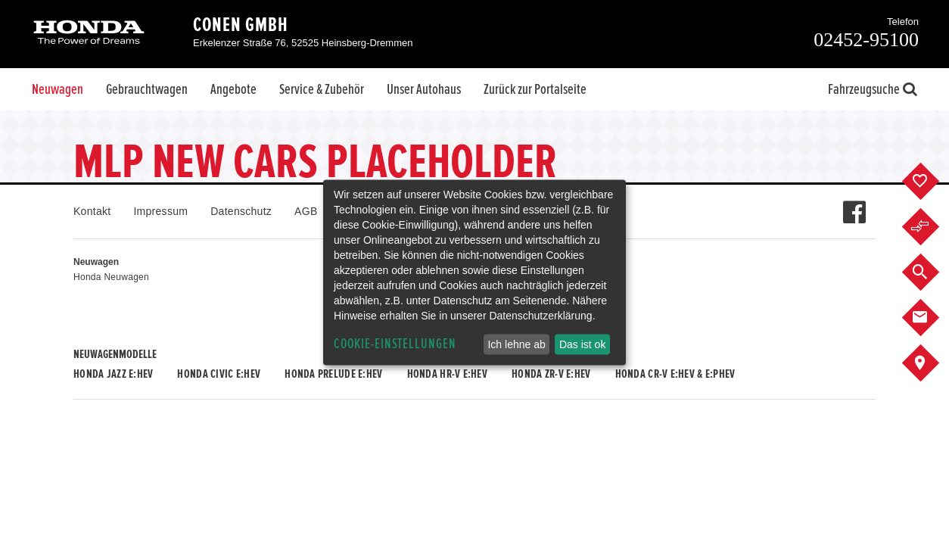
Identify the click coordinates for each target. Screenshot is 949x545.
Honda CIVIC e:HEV (218, 374)
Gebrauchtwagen (147, 89)
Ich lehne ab (516, 344)
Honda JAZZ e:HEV (113, 374)
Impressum (160, 211)
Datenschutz (241, 211)
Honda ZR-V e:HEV (551, 374)
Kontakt (91, 211)
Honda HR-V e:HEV (447, 374)
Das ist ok (582, 344)
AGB (305, 211)
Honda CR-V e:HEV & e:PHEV (675, 374)
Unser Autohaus (424, 89)
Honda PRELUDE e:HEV (333, 374)
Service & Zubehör (321, 89)
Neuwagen (57, 89)
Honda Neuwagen (111, 277)
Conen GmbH (240, 25)
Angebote (233, 89)
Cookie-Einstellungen (395, 344)
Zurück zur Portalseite (535, 89)
